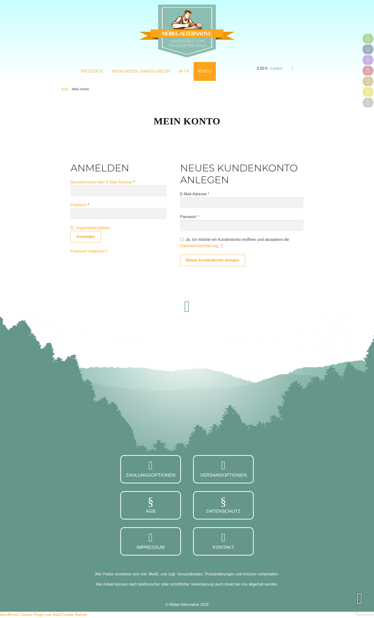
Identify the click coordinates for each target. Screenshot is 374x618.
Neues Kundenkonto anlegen (212, 260)
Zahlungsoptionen (150, 469)
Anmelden (85, 237)
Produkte (92, 71)
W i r (184, 71)
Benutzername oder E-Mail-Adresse (103, 182)
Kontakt (223, 541)
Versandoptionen (223, 469)
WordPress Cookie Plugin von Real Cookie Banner (43, 615)
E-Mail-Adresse (194, 194)
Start (64, 89)
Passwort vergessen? (89, 251)
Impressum (150, 541)
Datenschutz (223, 505)
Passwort (80, 205)
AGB (150, 505)
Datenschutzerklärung (199, 246)
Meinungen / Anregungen (141, 71)
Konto (204, 71)
